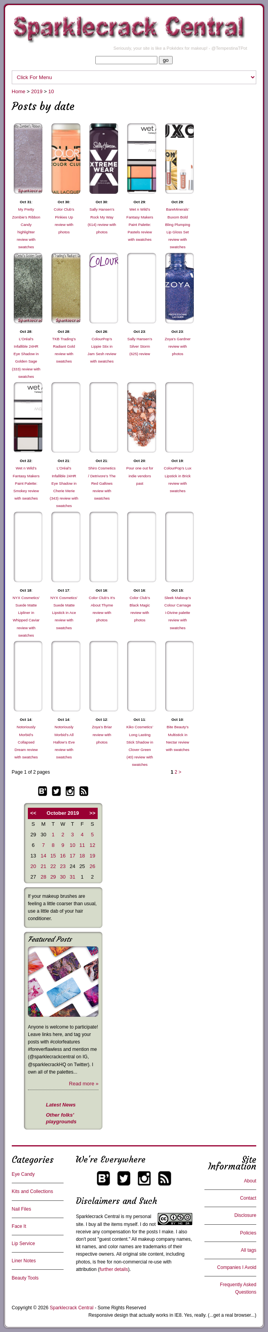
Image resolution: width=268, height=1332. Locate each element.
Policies (248, 1233)
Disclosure (245, 1215)
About (250, 1181)
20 (33, 866)
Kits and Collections (32, 1191)
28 (43, 877)
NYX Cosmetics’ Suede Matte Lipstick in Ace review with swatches (63, 613)
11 (82, 845)
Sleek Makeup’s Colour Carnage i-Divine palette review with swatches (177, 613)
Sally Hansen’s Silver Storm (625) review (140, 346)
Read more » (83, 1084)
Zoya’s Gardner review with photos (178, 346)
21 (43, 866)
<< (33, 813)
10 (51, 91)
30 (63, 877)
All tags (248, 1250)
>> (92, 813)
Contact (248, 1198)
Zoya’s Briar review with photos (102, 734)
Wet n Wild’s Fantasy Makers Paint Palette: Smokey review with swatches (26, 483)
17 (72, 856)
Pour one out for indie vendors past (139, 475)
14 (43, 856)
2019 (36, 91)
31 (72, 877)
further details (113, 1269)
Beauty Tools (25, 1278)
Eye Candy (23, 1174)
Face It (19, 1226)
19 (92, 856)
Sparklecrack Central (97, 1216)
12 (92, 845)
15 (53, 856)
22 (53, 866)
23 (63, 866)
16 (63, 856)
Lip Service (23, 1243)
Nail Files (21, 1209)
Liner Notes (24, 1260)
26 (92, 866)
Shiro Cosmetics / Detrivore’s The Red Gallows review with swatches (102, 483)
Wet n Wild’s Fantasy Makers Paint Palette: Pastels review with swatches (139, 224)
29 (53, 877)
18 (82, 856)
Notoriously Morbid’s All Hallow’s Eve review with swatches (64, 742)
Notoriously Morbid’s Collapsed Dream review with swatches (26, 742)
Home (19, 91)
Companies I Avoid (236, 1267)
